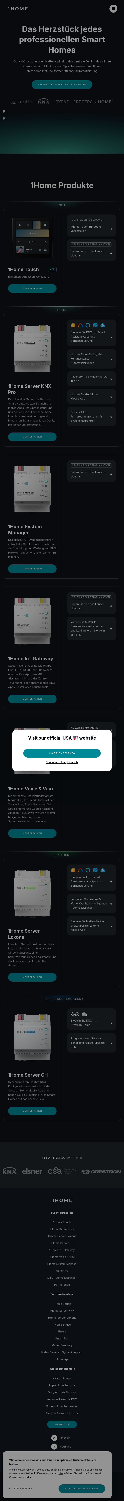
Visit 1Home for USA (62, 753)
